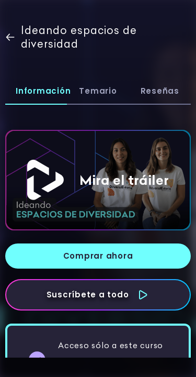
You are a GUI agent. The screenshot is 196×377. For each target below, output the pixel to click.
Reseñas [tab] (160, 90)
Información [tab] (41, 90)
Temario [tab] (98, 90)
